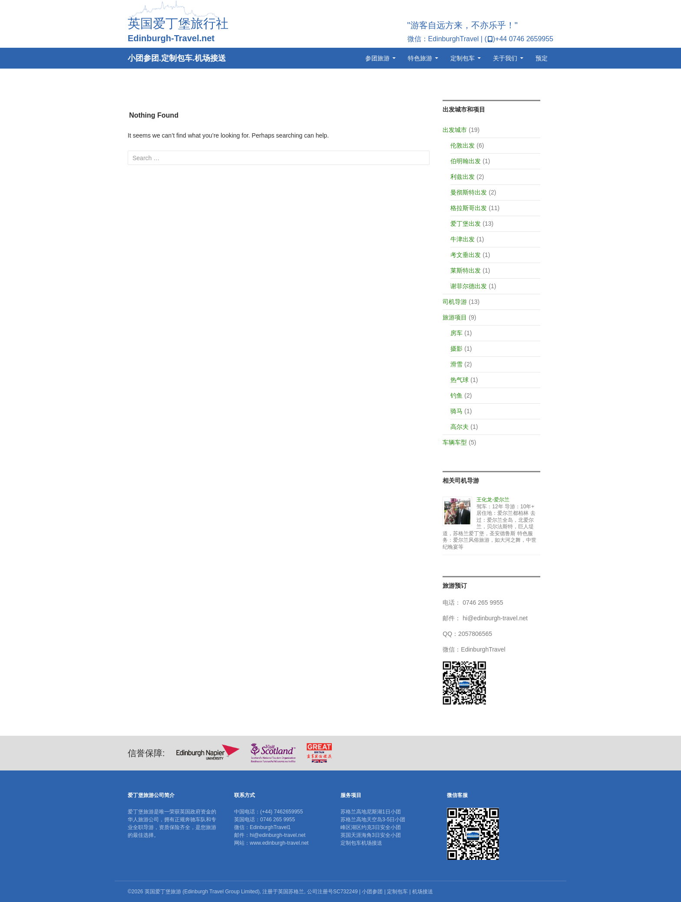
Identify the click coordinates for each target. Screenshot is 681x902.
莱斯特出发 (465, 270)
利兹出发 (462, 176)
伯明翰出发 (465, 161)
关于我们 (505, 58)
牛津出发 (462, 239)
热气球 (459, 379)
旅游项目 (455, 317)
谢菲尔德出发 (468, 286)
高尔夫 (459, 426)
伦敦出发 (462, 145)
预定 (542, 58)
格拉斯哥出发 (468, 207)
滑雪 (456, 364)
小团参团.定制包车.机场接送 (177, 58)
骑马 (456, 411)
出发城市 (455, 129)
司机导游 (455, 301)
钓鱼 (456, 395)
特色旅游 (420, 58)
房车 (456, 332)
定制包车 (462, 58)
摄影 (456, 348)
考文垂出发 (465, 254)
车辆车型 (455, 442)
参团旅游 (377, 58)
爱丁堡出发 (465, 223)
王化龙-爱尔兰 (492, 500)
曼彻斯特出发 (468, 192)
